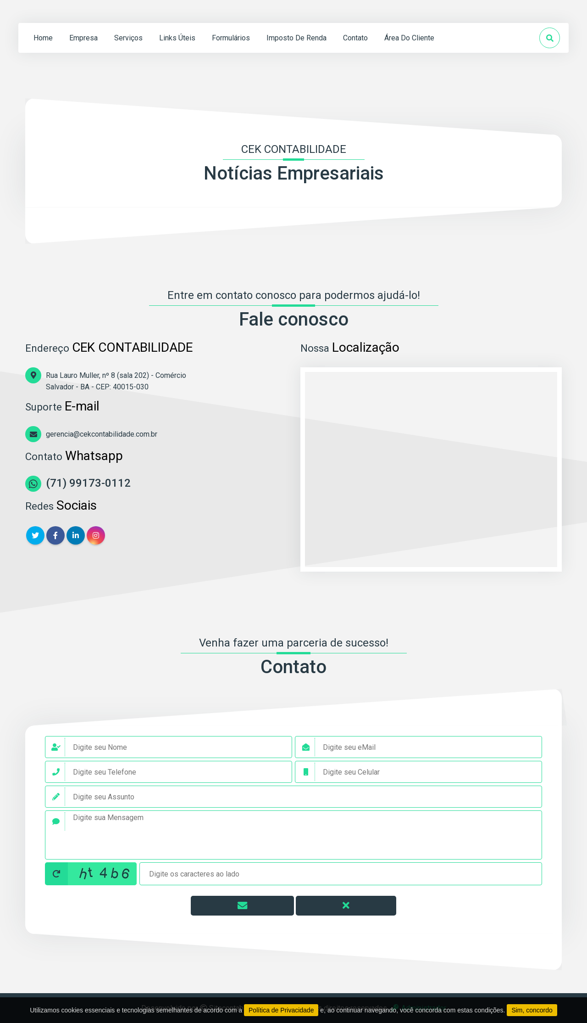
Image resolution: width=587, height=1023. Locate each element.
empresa (83, 38)
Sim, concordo (531, 1010)
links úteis (177, 38)
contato (355, 38)
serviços (128, 38)
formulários (231, 38)
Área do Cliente (409, 38)
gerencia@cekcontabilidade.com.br (101, 434)
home (43, 38)
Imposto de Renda (296, 38)
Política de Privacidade (281, 1010)
